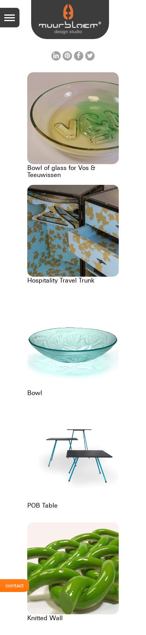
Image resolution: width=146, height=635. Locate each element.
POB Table (42, 505)
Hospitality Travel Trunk (61, 280)
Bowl (34, 392)
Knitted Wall (45, 617)
